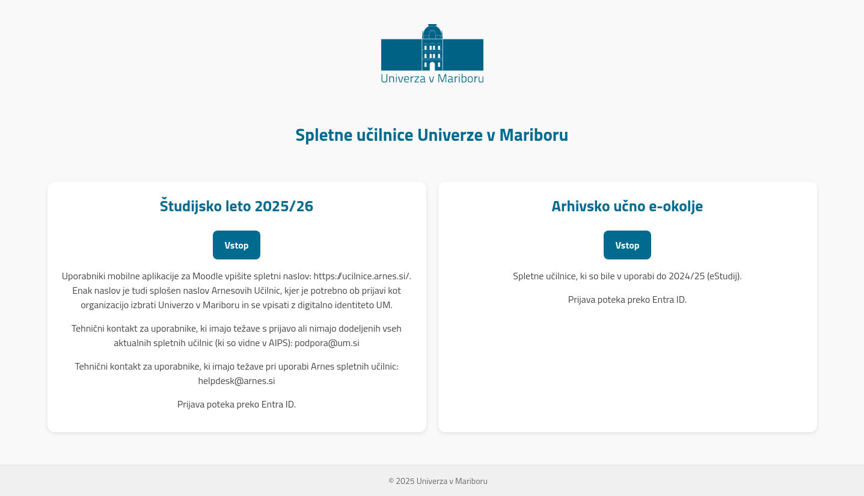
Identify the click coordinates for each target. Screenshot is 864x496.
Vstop (237, 245)
